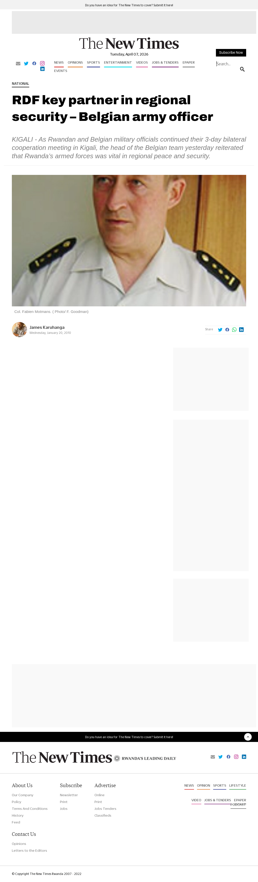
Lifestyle (237, 785)
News (59, 62)
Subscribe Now (231, 53)
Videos (142, 62)
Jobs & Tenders (165, 62)
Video (196, 800)
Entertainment (118, 62)
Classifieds (102, 815)
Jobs (64, 809)
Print (64, 802)
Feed (16, 822)
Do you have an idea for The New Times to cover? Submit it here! (129, 5)
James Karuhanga (46, 327)
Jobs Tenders (105, 809)
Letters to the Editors (29, 850)
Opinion (203, 785)
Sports (93, 62)
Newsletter (69, 795)
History (17, 815)
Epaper (189, 62)
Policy (16, 802)
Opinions (75, 62)
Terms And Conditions (30, 809)
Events (60, 71)
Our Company (22, 795)
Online (99, 795)
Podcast (238, 805)
